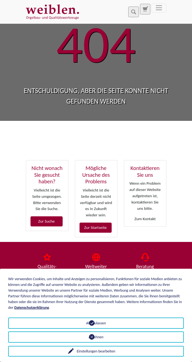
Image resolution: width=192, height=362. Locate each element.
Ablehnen (96, 337)
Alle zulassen (96, 323)
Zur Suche (46, 221)
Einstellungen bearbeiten (96, 351)
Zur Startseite (95, 227)
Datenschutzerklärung (31, 307)
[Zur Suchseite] (145, 9)
